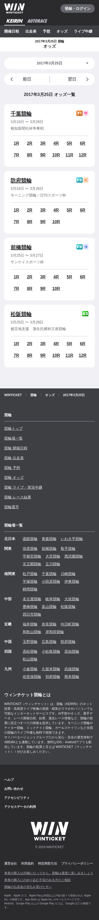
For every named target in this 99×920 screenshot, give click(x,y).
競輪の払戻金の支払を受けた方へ (28, 887)
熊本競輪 (71, 676)
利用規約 (27, 863)
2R (29, 143)
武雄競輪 (71, 669)
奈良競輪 (49, 624)
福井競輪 (30, 624)
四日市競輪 (32, 614)
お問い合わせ (13, 789)
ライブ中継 (83, 31)
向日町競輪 (70, 624)
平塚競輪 (30, 581)
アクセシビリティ (17, 798)
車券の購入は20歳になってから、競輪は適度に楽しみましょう (48, 873)
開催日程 (11, 31)
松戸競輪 (30, 574)
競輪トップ (13, 428)
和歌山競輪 (32, 632)
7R (16, 155)
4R (56, 143)
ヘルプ (9, 780)
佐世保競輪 (32, 676)
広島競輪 (49, 641)
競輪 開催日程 (15, 448)
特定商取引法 (47, 863)
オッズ (62, 31)
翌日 (79, 79)
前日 (19, 79)
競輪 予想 (12, 468)
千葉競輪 (21, 114)
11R (69, 155)
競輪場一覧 (13, 438)
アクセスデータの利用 (20, 807)
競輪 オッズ (14, 477)
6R (82, 143)
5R (69, 143)
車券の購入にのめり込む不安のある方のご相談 (37, 880)
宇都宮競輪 (32, 556)
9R (42, 155)
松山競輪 (30, 659)
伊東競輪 (71, 581)
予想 (46, 31)
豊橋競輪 (30, 606)
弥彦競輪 (30, 548)
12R (82, 155)
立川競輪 (52, 564)
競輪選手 (11, 507)
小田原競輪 (51, 581)
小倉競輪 (30, 669)
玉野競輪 (30, 641)
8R (29, 155)
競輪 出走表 (14, 458)
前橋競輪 (21, 247)
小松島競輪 (51, 651)
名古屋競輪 (32, 599)
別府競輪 (52, 676)
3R (42, 143)
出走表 (30, 31)
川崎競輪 (68, 574)
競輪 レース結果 (17, 497)
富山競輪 (49, 606)
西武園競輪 (73, 556)
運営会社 (10, 863)
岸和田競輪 (54, 632)
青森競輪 (49, 539)
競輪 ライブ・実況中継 (23, 487)
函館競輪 (30, 539)
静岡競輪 (30, 589)
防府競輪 (21, 180)
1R (16, 143)
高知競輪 (71, 651)
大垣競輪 (71, 599)
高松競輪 (30, 651)
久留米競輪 (51, 669)
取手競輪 (68, 548)
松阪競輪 (21, 314)
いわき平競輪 (72, 539)
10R (56, 155)
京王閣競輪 (32, 564)
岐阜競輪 (52, 599)
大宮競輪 (52, 556)
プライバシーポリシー (77, 863)
